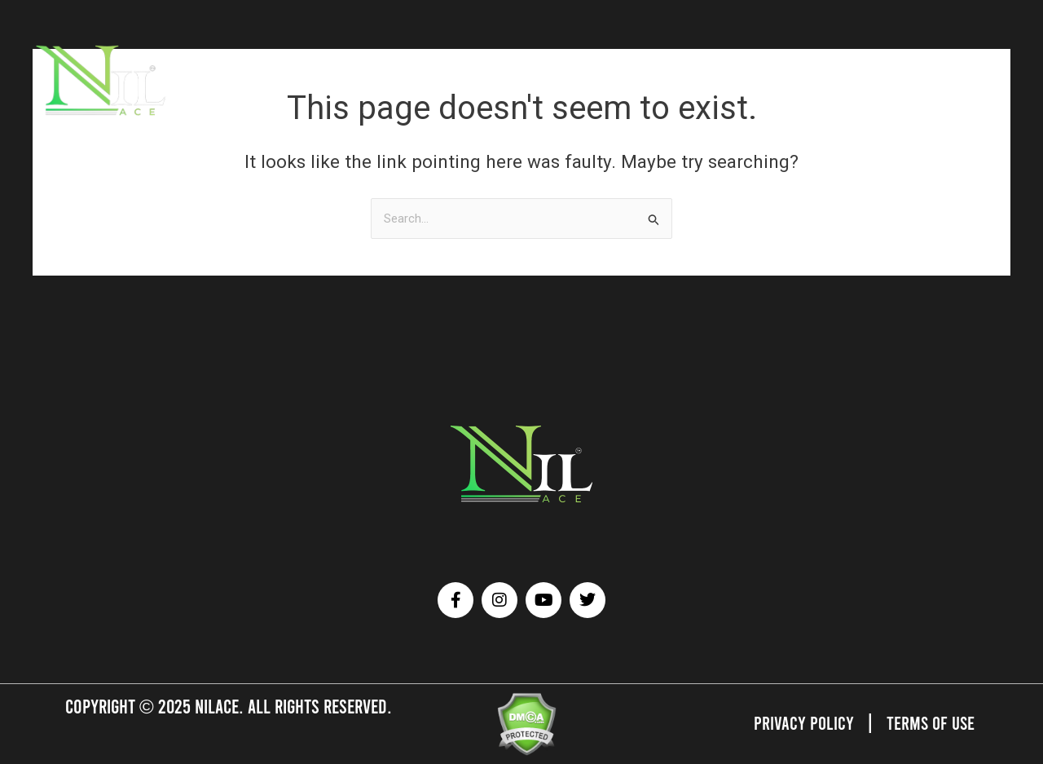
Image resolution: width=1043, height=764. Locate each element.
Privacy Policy (801, 722)
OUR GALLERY (506, 78)
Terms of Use (929, 722)
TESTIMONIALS (595, 78)
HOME (194, 78)
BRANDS (309, 78)
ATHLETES (248, 78)
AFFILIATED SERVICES (401, 78)
